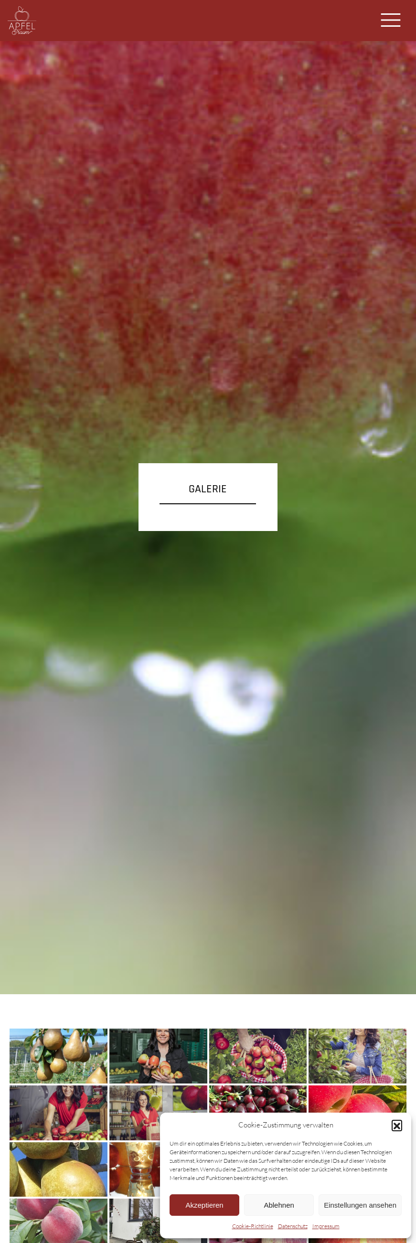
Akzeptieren (204, 1205)
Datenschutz (293, 1226)
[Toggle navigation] (390, 20)
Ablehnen (279, 1205)
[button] (397, 1125)
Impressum (326, 1226)
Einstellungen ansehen (360, 1205)
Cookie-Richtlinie (252, 1226)
